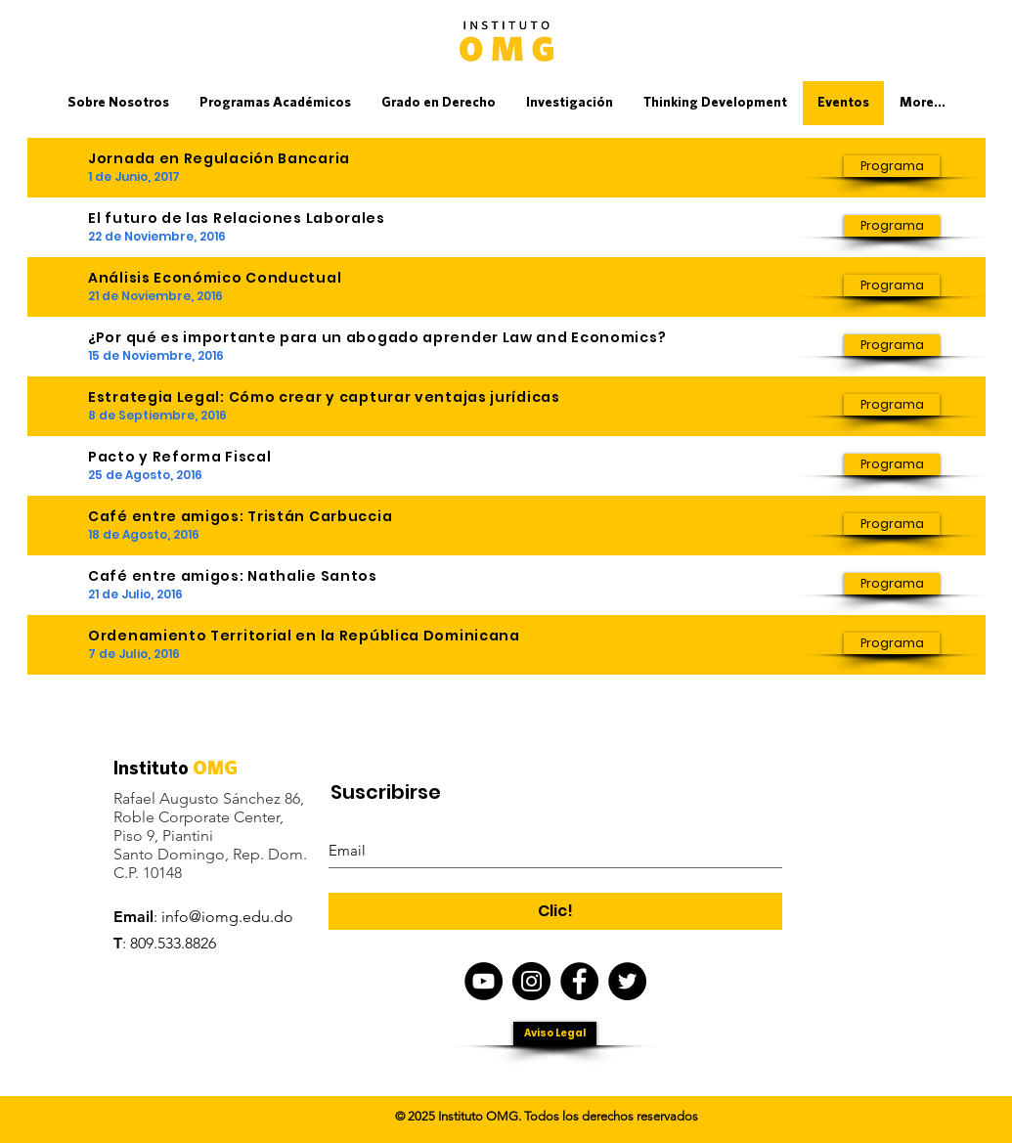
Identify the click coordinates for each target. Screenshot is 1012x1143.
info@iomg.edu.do (227, 916)
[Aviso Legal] (554, 1033)
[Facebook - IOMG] (579, 981)
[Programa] (892, 166)
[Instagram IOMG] (531, 981)
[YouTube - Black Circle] (483, 981)
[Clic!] (555, 911)
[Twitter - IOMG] (627, 981)
